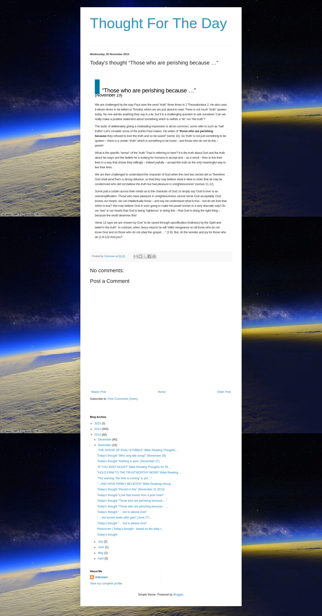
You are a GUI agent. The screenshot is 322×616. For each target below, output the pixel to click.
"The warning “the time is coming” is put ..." (124, 478)
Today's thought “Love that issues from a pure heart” (130, 495)
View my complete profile (106, 583)
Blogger (178, 594)
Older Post (224, 392)
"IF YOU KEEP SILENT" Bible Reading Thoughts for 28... (133, 467)
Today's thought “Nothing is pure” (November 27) (128, 461)
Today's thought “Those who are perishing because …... (132, 506)
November (105, 445)
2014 (98, 429)
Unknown (101, 577)
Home (162, 392)
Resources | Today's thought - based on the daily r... (130, 529)
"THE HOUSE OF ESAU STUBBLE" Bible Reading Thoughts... (137, 450)
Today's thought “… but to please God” (122, 512)
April (101, 558)
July (101, 541)
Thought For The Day (158, 23)
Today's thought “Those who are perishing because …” (132, 500)
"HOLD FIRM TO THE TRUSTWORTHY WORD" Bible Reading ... (139, 472)
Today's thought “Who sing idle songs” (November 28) (131, 455)
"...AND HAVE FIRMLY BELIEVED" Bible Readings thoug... (135, 484)
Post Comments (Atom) (123, 399)
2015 (98, 423)
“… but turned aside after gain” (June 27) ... (125, 517)
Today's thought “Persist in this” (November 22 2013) (131, 489)
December (105, 439)
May (101, 553)
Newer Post (98, 392)
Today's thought (107, 534)
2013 (98, 434)
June (101, 547)
